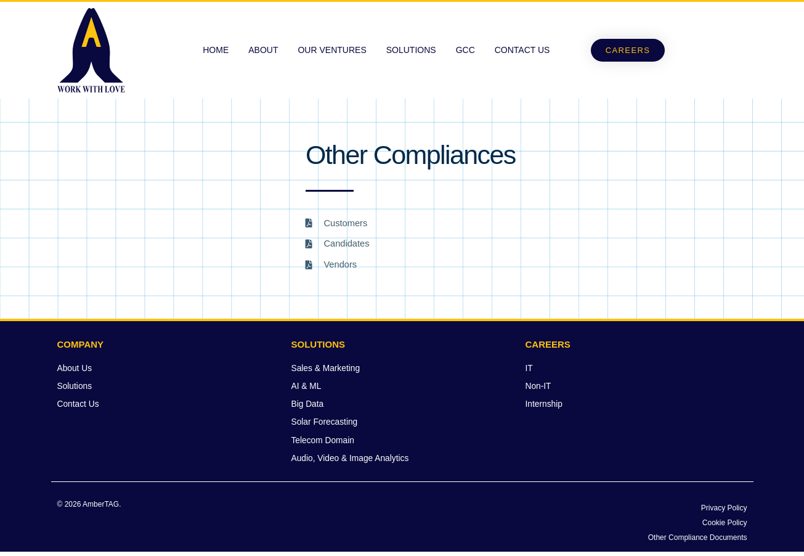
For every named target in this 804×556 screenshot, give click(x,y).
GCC (465, 50)
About (263, 50)
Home (216, 50)
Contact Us (522, 50)
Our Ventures (332, 50)
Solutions (411, 50)
